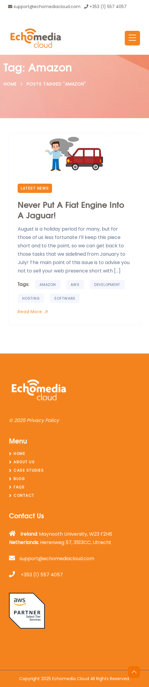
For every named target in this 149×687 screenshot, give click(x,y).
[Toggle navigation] (132, 38)
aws (75, 284)
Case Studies (28, 470)
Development (107, 284)
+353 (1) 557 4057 (105, 7)
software (64, 298)
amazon (47, 284)
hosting (30, 298)
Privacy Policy (43, 420)
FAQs (19, 487)
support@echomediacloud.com (44, 7)
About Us (24, 461)
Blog (19, 478)
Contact (23, 495)
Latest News (35, 188)
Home (10, 84)
